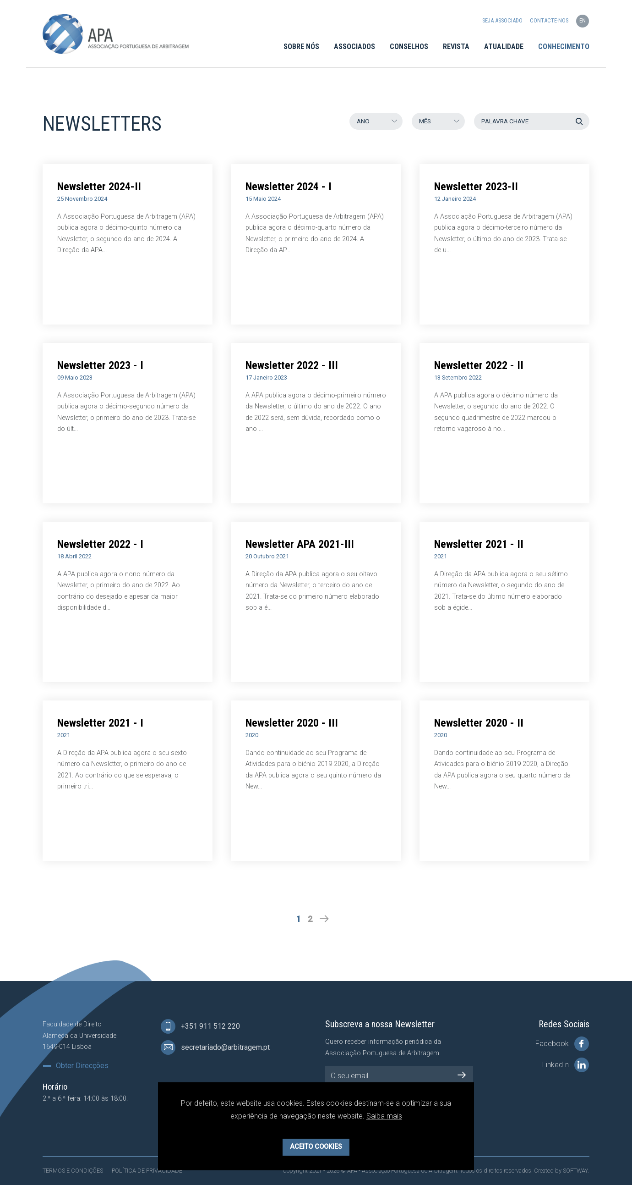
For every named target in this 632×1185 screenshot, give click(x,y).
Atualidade (503, 46)
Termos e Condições (73, 1170)
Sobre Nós (301, 46)
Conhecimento (563, 46)
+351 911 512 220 (200, 1026)
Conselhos (409, 46)
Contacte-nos (549, 20)
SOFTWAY (575, 1170)
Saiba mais (384, 1116)
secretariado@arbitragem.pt (215, 1047)
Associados (354, 46)
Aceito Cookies (316, 1147)
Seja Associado (502, 20)
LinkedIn (565, 1065)
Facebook (562, 1043)
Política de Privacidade (147, 1170)
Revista (456, 46)
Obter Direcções (82, 1066)
